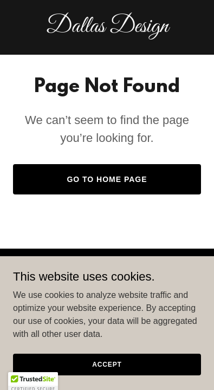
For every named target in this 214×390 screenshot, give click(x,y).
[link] (107, 29)
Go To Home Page (107, 179)
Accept (106, 379)
